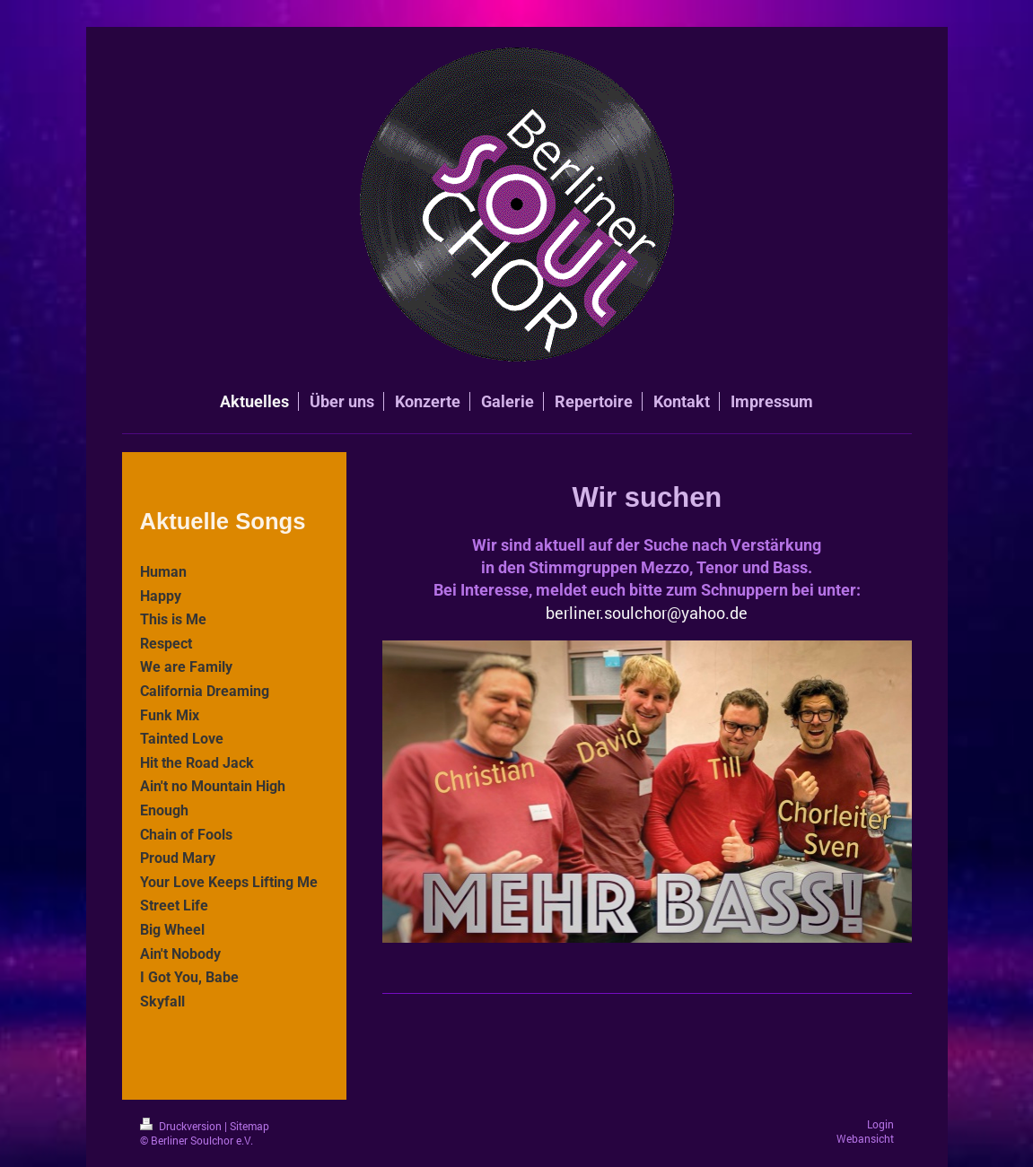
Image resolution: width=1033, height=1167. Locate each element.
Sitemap (249, 1126)
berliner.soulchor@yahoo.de (647, 612)
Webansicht (865, 1138)
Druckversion (182, 1126)
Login (880, 1124)
